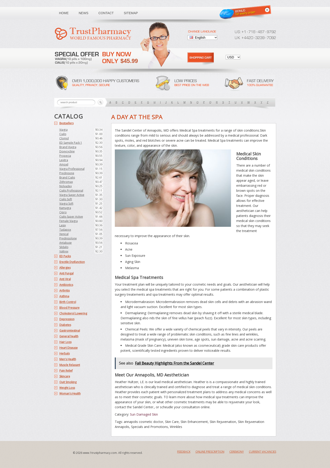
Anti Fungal (66, 273)
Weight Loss (67, 388)
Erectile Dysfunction (72, 262)
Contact (106, 13)
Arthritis (64, 290)
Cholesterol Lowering (73, 313)
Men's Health (67, 359)
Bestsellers (66, 123)
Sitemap (131, 13)
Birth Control (67, 302)
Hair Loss (65, 342)
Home (64, 13)
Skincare (64, 376)
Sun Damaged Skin (144, 414)
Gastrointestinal (69, 331)
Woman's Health (70, 393)
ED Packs (65, 256)
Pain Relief (66, 371)
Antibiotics (66, 285)
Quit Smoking (68, 382)
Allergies (65, 268)
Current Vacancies (262, 452)
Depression (66, 319)
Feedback (183, 452)
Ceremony (236, 452)
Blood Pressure (69, 308)
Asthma (64, 296)
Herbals (64, 353)
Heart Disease (68, 348)
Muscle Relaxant (69, 365)
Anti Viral (65, 279)
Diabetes (65, 325)
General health (68, 336)
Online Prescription (209, 452)
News (83, 13)
